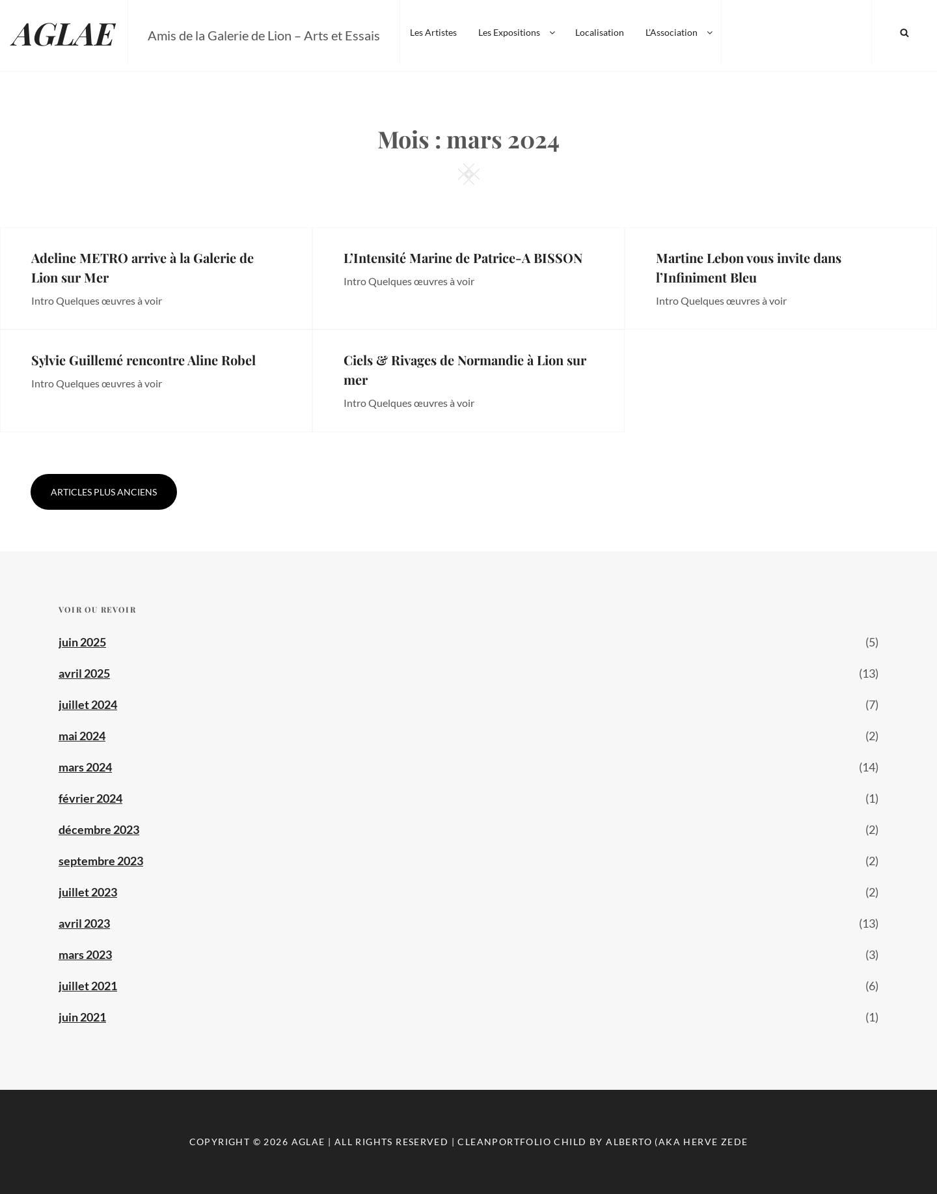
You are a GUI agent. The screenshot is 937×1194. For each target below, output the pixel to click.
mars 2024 (85, 767)
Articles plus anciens (104, 491)
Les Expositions (517, 32)
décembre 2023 (99, 829)
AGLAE (64, 32)
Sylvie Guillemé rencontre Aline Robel (143, 359)
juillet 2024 (88, 704)
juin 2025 (82, 642)
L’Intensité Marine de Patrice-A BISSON (463, 257)
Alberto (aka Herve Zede (677, 1141)
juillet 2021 (88, 986)
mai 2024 (82, 736)
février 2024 (90, 798)
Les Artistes (433, 32)
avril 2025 (84, 673)
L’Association (679, 32)
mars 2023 (85, 954)
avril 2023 (84, 923)
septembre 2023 (101, 861)
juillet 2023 (88, 892)
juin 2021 (82, 1017)
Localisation (599, 32)
